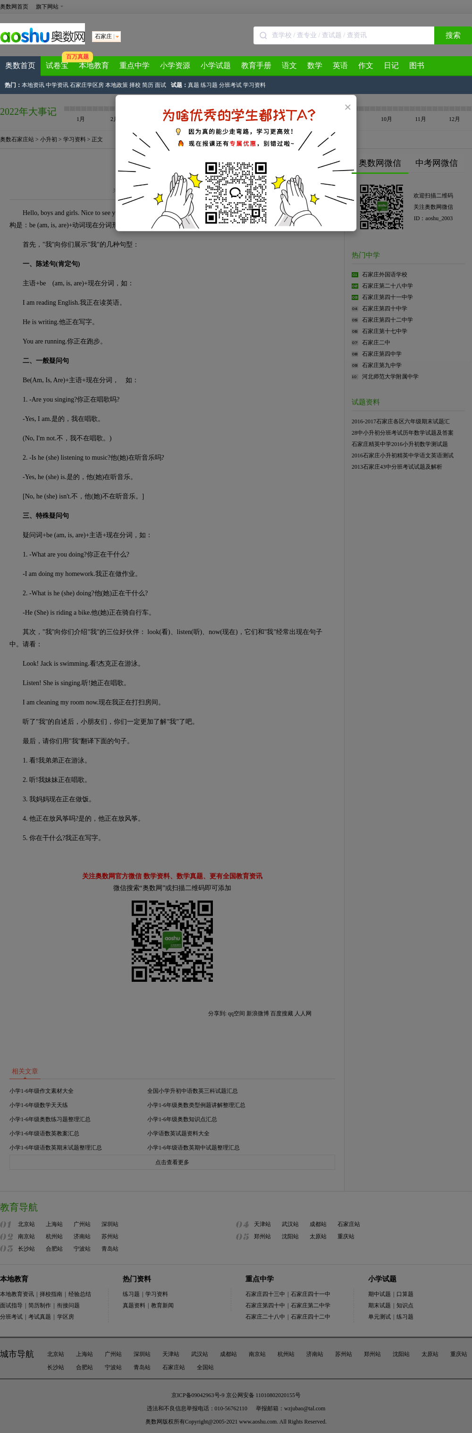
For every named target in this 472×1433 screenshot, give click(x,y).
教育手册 (256, 65)
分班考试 (230, 85)
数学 (314, 65)
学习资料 (254, 85)
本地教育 (94, 65)
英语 (340, 65)
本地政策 (116, 85)
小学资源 (175, 65)
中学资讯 (57, 85)
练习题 (209, 85)
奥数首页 (20, 65)
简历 (147, 85)
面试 (160, 85)
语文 (289, 65)
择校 (135, 85)
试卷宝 (57, 65)
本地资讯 (33, 85)
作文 (365, 65)
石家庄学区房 (87, 85)
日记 (391, 65)
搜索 (453, 35)
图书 (416, 65)
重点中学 (134, 65)
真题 (193, 85)
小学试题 (216, 65)
